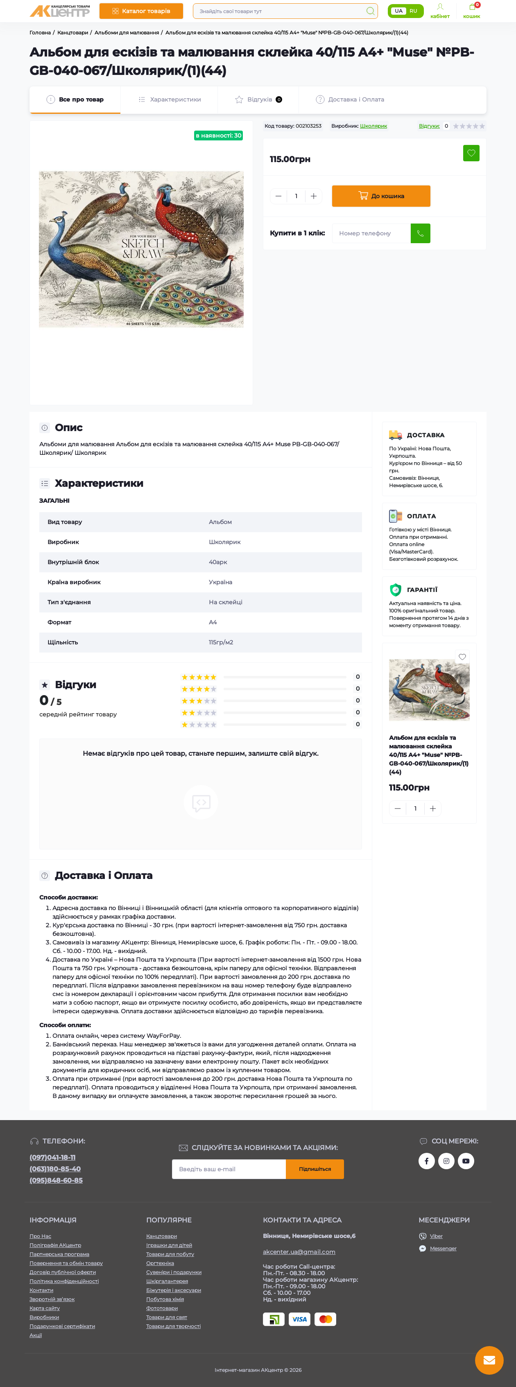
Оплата (421, 516)
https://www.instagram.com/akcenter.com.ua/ (446, 1161)
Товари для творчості (173, 1326)
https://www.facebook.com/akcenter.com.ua (427, 1161)
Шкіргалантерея (167, 1281)
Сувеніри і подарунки (173, 1272)
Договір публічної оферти (62, 1272)
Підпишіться (315, 1169)
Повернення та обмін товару (66, 1263)
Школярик (373, 126)
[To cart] (462, 808)
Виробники (44, 1317)
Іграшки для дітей (169, 1245)
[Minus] (278, 196)
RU (413, 11)
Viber (436, 1236)
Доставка (426, 435)
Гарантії (422, 590)
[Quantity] (296, 196)
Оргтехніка (160, 1263)
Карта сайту (44, 1308)
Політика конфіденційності (64, 1281)
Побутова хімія (165, 1299)
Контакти (41, 1290)
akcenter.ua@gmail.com (299, 1252)
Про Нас (40, 1236)
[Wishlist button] (471, 153)
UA (399, 11)
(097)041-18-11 (52, 1157)
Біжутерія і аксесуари (173, 1290)
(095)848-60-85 (56, 1180)
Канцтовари (161, 1236)
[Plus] (314, 196)
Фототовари (162, 1308)
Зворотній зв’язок (52, 1299)
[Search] (370, 11)
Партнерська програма (59, 1254)
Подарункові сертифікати (62, 1326)
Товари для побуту (170, 1254)
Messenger (443, 1248)
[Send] (420, 233)
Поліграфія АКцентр (55, 1245)
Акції (35, 1335)
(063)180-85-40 (55, 1169)
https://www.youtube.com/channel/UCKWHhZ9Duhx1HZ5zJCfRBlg (466, 1161)
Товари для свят (166, 1317)
